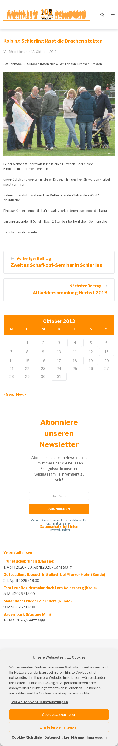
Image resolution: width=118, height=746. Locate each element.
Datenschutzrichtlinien (59, 526)
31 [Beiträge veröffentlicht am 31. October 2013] (59, 376)
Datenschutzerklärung (64, 737)
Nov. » (21, 394)
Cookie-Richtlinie (27, 737)
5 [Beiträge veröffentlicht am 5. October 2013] (91, 343)
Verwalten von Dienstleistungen (39, 702)
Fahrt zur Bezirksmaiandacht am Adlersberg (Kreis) (50, 588)
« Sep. (8, 394)
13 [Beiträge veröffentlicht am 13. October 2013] (106, 352)
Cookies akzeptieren (59, 715)
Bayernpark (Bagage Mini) (27, 614)
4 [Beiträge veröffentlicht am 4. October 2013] (75, 343)
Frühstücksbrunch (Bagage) (28, 561)
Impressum (97, 737)
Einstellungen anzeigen (59, 727)
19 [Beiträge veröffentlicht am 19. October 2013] (91, 361)
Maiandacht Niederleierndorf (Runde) (37, 601)
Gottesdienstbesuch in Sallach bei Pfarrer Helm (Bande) (54, 574)
